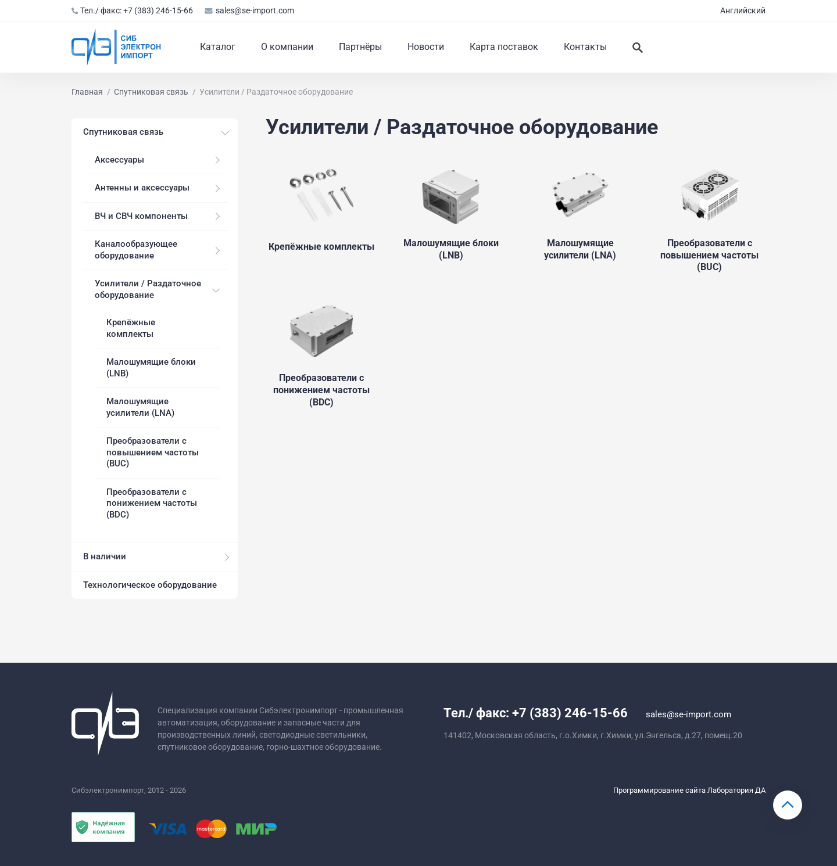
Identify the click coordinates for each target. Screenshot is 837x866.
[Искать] (637, 47)
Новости (425, 46)
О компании (287, 46)
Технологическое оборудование (150, 585)
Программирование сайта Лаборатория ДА (689, 790)
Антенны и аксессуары (142, 187)
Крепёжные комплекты (130, 328)
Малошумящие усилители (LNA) (140, 407)
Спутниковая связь (123, 132)
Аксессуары (119, 159)
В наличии (104, 556)
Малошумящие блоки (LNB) (151, 368)
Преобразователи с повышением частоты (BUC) (152, 452)
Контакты (585, 46)
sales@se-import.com (249, 10)
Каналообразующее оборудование (136, 250)
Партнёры (360, 46)
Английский (743, 10)
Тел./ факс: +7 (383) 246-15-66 (132, 10)
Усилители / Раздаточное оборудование (148, 289)
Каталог (217, 46)
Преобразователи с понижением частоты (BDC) (151, 503)
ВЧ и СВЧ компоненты (141, 216)
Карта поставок (504, 46)
